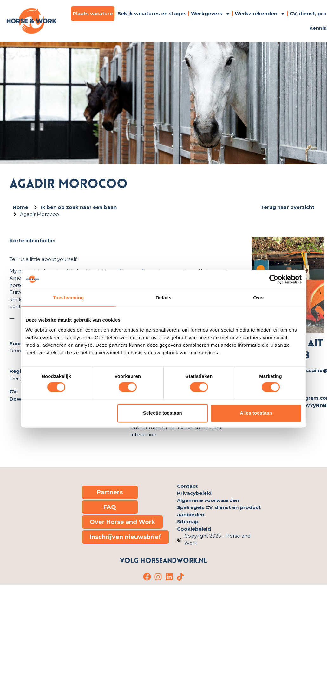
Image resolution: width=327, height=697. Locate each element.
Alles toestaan (256, 413)
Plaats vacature (93, 13)
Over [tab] (258, 297)
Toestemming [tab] (68, 297)
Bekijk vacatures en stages (151, 13)
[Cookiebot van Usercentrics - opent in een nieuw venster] (274, 279)
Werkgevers (210, 13)
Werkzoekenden (260, 13)
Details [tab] (164, 297)
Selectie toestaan (162, 413)
